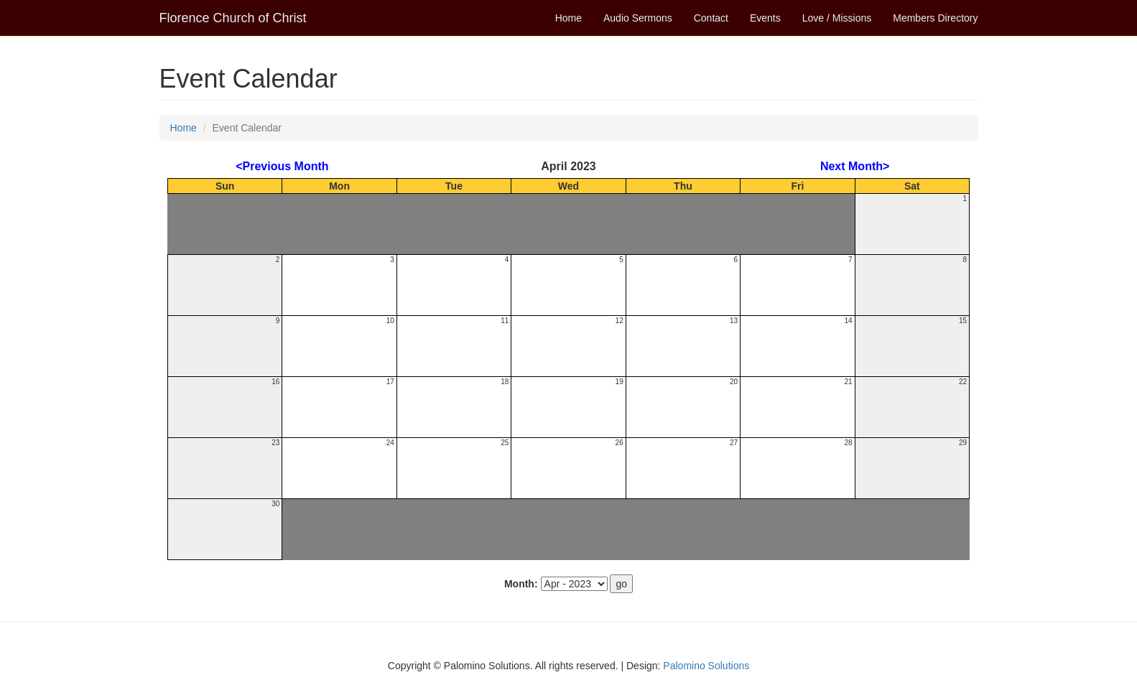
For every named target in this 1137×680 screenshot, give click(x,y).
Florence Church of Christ (233, 18)
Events (765, 18)
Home (568, 18)
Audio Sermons (637, 18)
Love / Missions (836, 18)
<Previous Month (282, 166)
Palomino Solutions (706, 665)
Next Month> (854, 166)
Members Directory (935, 18)
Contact (711, 18)
